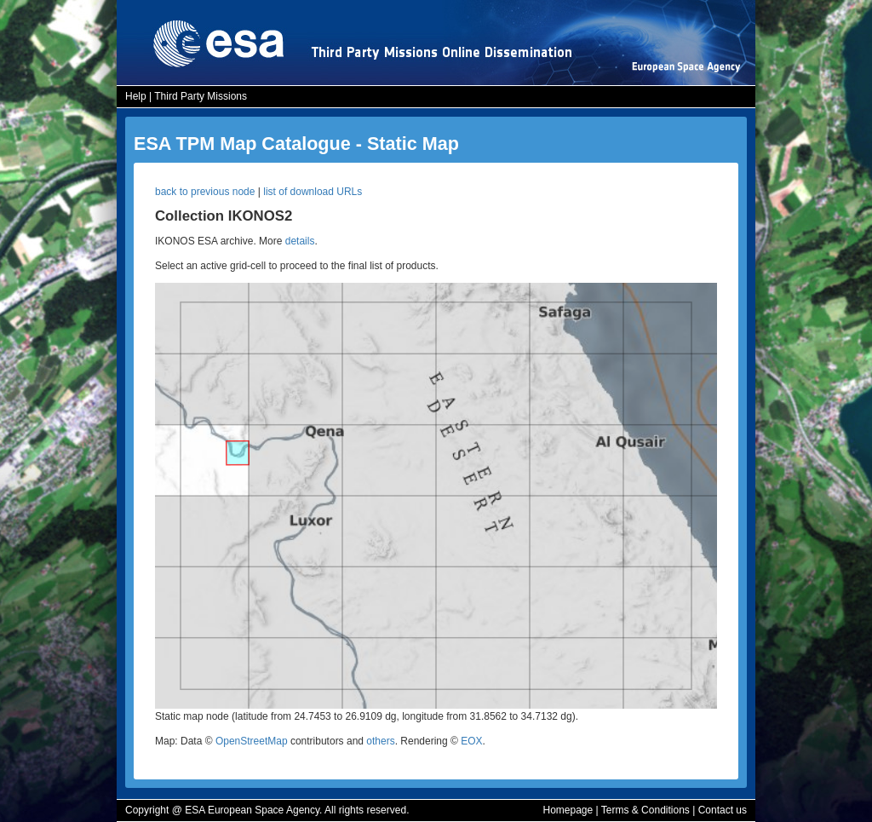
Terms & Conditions (645, 810)
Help (135, 96)
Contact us (722, 810)
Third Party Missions (200, 96)
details (300, 241)
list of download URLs (312, 192)
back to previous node (205, 192)
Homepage (567, 810)
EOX (471, 741)
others (380, 741)
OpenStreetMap (251, 741)
